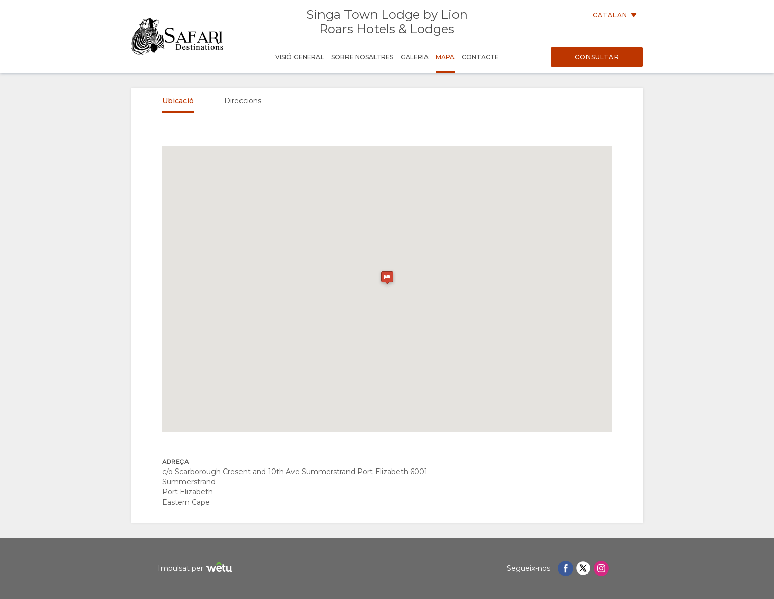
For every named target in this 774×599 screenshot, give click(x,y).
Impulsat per (196, 568)
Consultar (597, 57)
